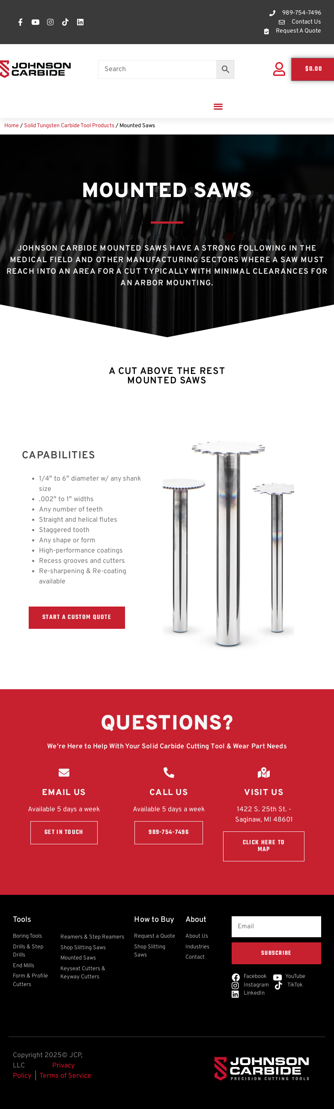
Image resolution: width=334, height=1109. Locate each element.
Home (11, 126)
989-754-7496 (169, 832)
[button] (218, 106)
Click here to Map (264, 846)
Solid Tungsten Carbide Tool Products (69, 126)
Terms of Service (65, 1076)
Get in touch (64, 832)
